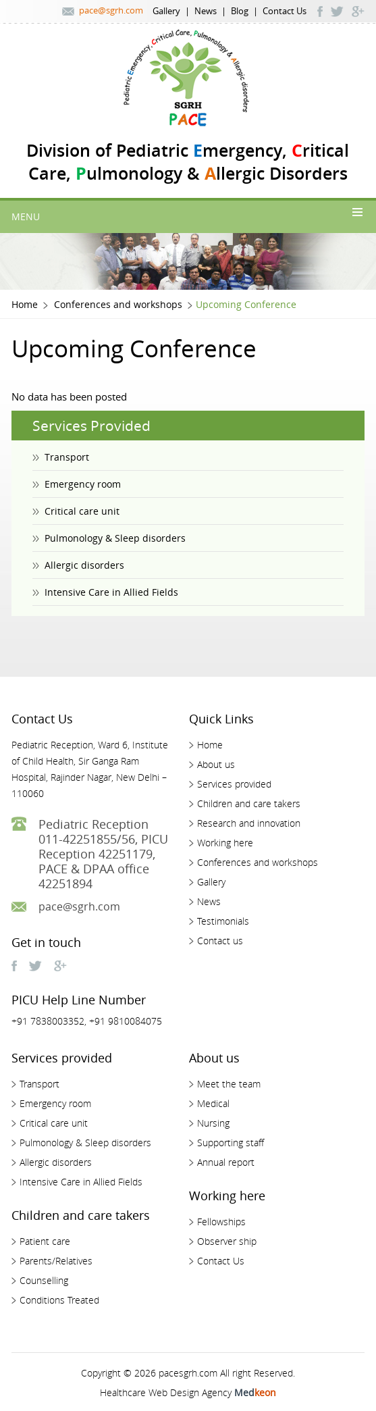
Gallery (166, 11)
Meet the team (229, 1083)
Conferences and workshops (118, 304)
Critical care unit (82, 511)
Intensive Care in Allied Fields (111, 592)
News (205, 11)
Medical (213, 1103)
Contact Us (284, 11)
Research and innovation (248, 823)
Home (24, 304)
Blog (239, 11)
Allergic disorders (84, 565)
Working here (225, 842)
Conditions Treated (59, 1299)
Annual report (225, 1162)
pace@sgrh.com (111, 10)
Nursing (213, 1123)
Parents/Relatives (56, 1260)
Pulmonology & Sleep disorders (115, 538)
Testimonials (223, 921)
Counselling (44, 1280)
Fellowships (221, 1221)
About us (216, 764)
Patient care (45, 1241)
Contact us (220, 940)
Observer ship (227, 1241)
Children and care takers (248, 803)
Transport (67, 457)
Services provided (234, 783)
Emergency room (83, 484)
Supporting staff (230, 1142)
